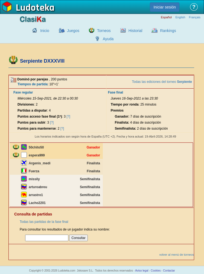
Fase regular (23, 92)
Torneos (104, 30)
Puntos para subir (31, 122)
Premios (117, 110)
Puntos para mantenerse (37, 128)
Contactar (169, 270)
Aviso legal (141, 270)
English (180, 17)
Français (194, 17)
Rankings (168, 30)
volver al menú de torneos (176, 254)
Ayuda (108, 39)
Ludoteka (35, 8)
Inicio (44, 30)
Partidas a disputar (32, 110)
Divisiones (26, 104)
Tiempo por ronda (125, 104)
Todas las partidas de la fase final (44, 222)
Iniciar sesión (164, 7)
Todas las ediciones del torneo (162, 82)
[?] (68, 116)
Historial (135, 30)
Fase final (115, 92)
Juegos (73, 30)
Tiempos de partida (33, 84)
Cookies (156, 270)
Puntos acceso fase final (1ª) (40, 116)
